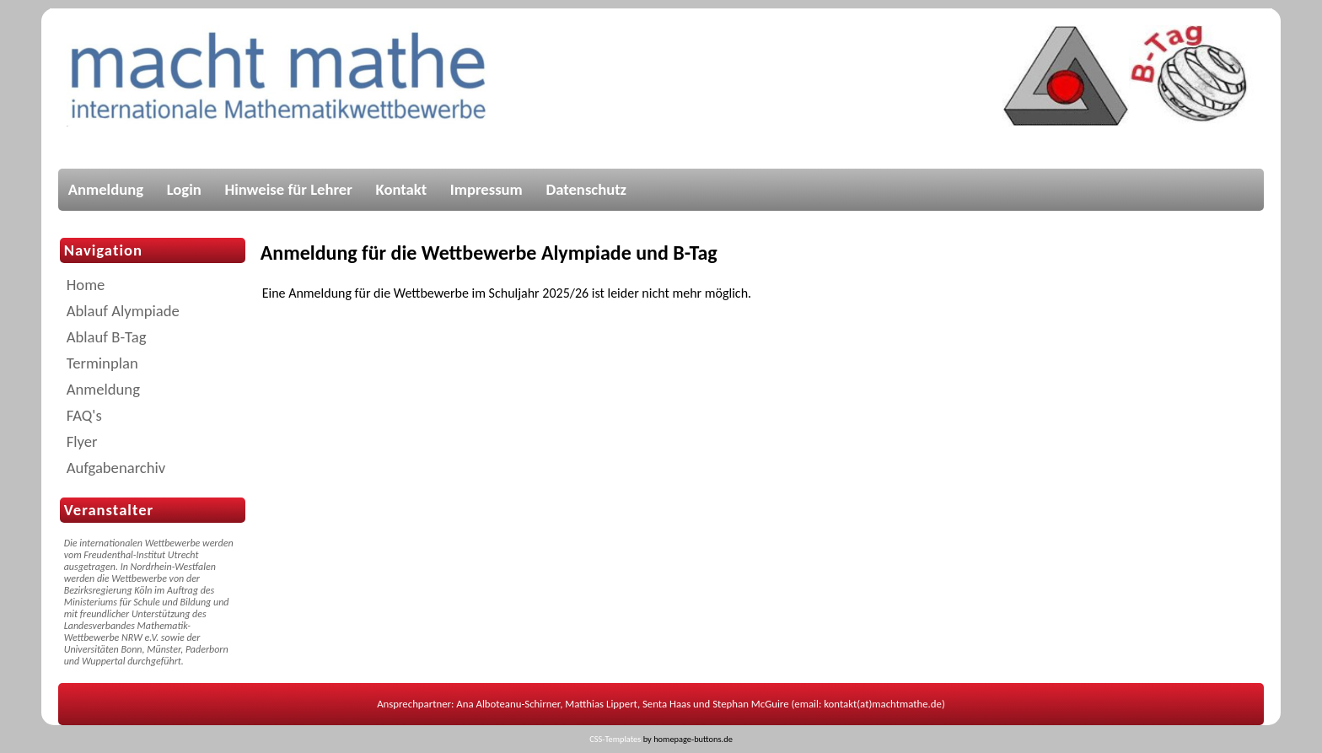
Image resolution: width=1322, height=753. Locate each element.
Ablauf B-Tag (107, 337)
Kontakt (401, 189)
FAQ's (84, 415)
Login (184, 189)
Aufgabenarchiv (116, 467)
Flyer (82, 441)
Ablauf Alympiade (123, 310)
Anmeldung (105, 189)
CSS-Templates (615, 739)
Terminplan (102, 363)
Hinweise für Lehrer (288, 189)
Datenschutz (585, 189)
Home (86, 284)
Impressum (486, 189)
